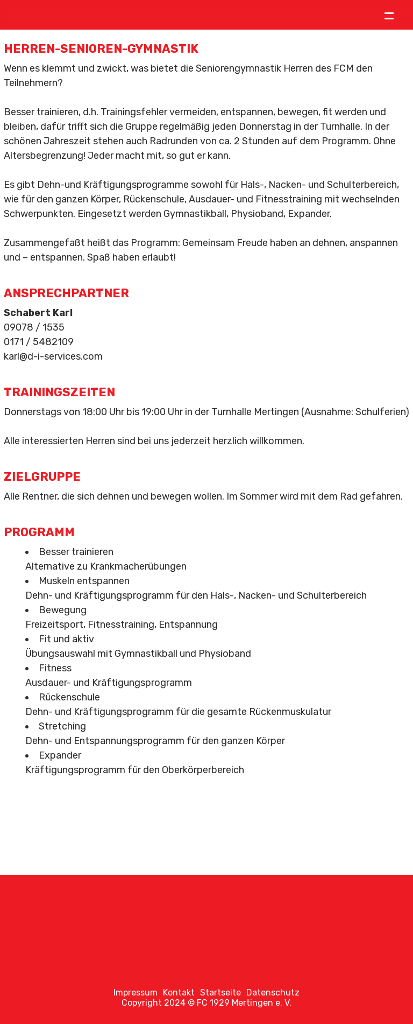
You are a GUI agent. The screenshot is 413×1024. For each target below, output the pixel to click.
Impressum (135, 992)
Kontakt (179, 992)
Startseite (220, 992)
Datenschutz (273, 992)
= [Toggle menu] (389, 14)
